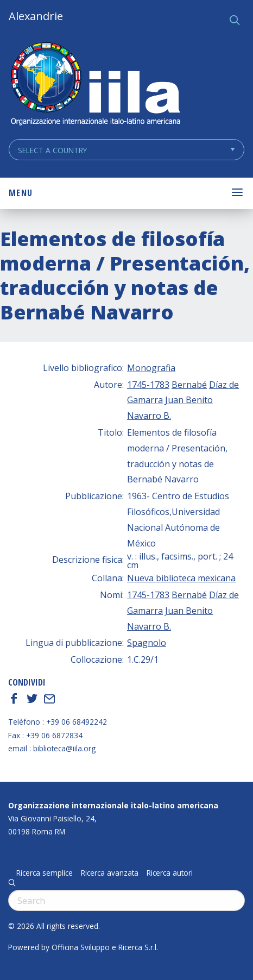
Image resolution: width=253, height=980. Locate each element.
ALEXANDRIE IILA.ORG (95, 85)
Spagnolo (146, 643)
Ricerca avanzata (109, 873)
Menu (21, 193)
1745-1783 (148, 385)
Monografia (151, 368)
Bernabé (189, 385)
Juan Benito (189, 400)
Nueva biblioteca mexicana (181, 578)
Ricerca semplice (44, 873)
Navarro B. (149, 416)
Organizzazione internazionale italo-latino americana (113, 805)
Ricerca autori (170, 873)
